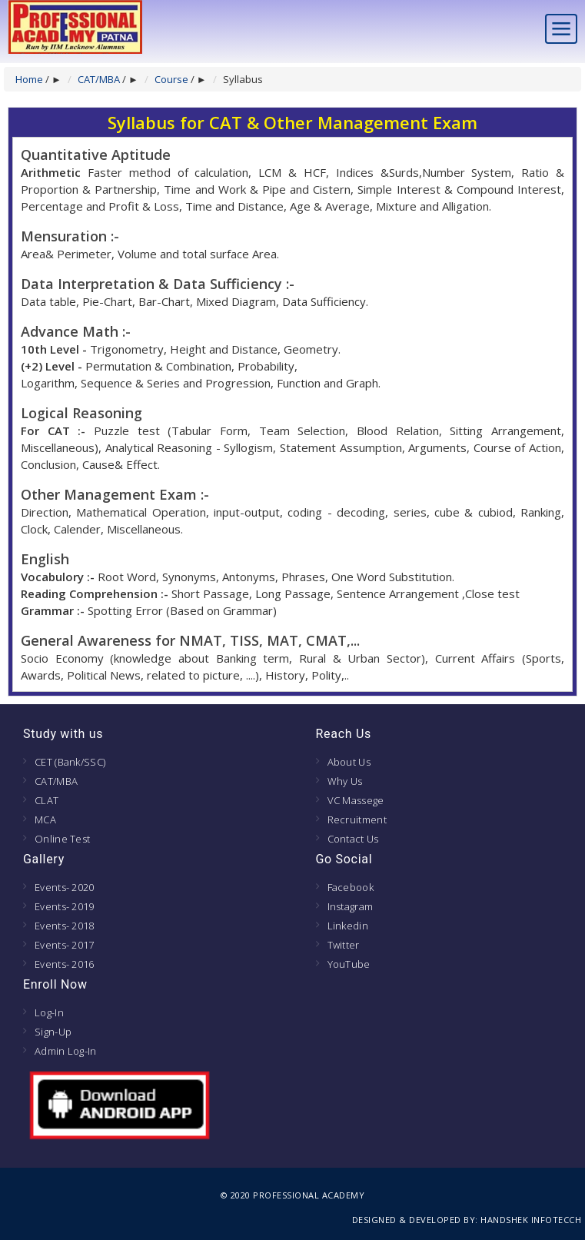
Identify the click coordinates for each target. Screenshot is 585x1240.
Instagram (350, 906)
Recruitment (357, 819)
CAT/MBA (99, 79)
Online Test (62, 839)
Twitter (343, 945)
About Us (349, 762)
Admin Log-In (66, 1051)
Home (29, 79)
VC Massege (355, 800)
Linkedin (347, 925)
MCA (45, 819)
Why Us (345, 781)
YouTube (349, 964)
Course (171, 79)
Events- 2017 (65, 945)
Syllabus (243, 79)
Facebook (350, 887)
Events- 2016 (65, 964)
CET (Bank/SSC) (70, 762)
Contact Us (353, 839)
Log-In (49, 1012)
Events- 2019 (65, 906)
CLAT (46, 800)
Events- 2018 (65, 925)
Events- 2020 (65, 887)
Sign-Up (53, 1032)
